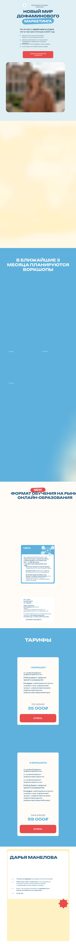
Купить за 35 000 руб (38, 54)
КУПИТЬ (38, 718)
